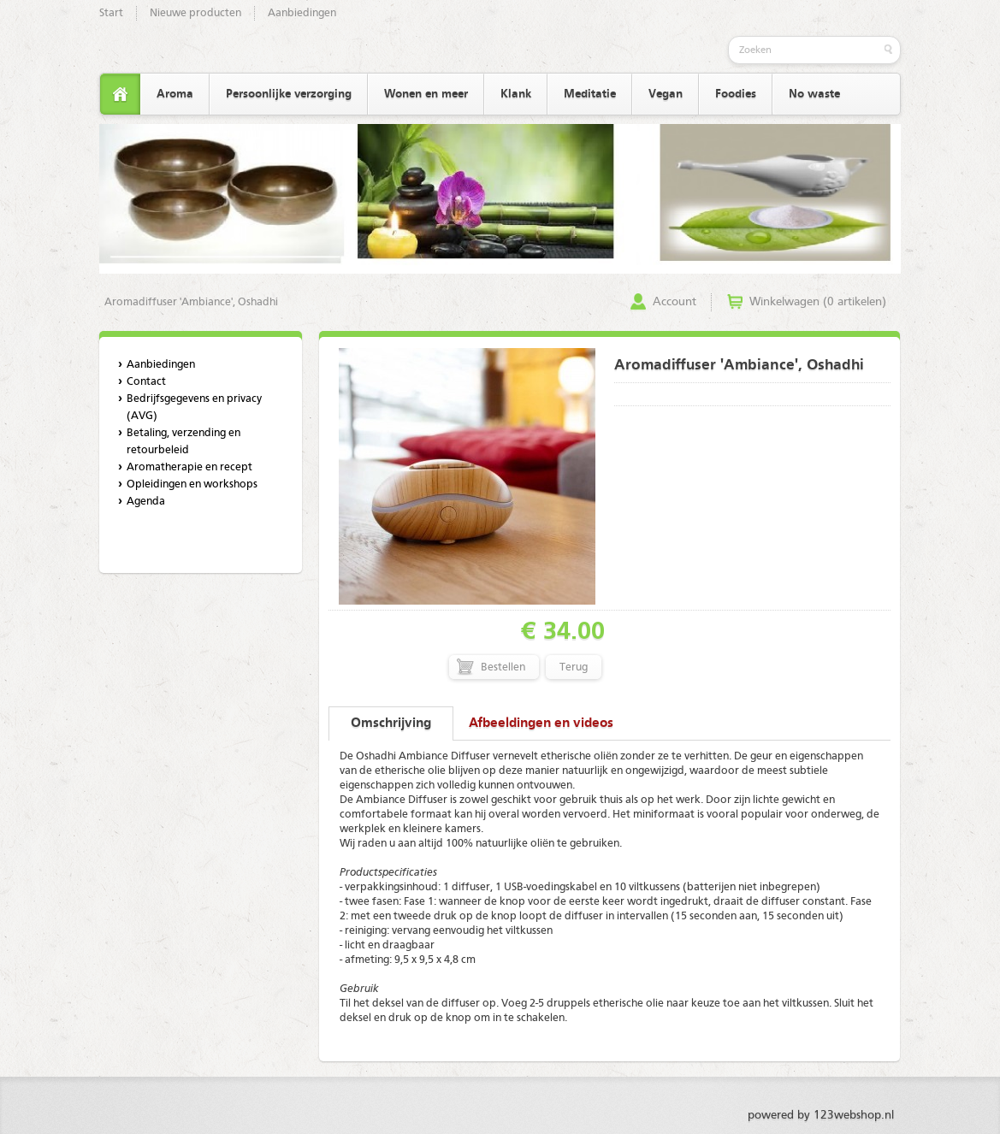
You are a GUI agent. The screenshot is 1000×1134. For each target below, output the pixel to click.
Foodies (735, 94)
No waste (814, 94)
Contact (146, 381)
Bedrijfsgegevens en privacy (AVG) (194, 407)
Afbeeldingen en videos (541, 723)
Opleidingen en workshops (192, 484)
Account (674, 302)
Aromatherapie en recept (189, 467)
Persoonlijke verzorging (289, 94)
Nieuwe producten (195, 13)
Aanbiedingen (302, 13)
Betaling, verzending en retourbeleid (183, 442)
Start (111, 13)
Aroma (175, 94)
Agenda (146, 501)
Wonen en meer (426, 94)
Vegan (665, 94)
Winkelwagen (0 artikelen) (817, 302)
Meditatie (590, 94)
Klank (515, 94)
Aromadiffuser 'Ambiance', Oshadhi (191, 302)
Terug (573, 667)
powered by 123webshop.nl (821, 1115)
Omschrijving (391, 723)
